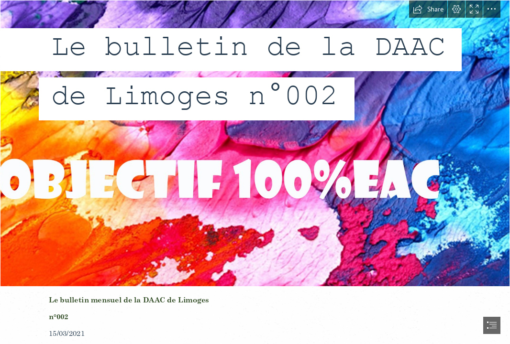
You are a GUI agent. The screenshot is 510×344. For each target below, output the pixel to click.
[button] (428, 9)
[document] (255, 172)
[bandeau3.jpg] (255, 143)
